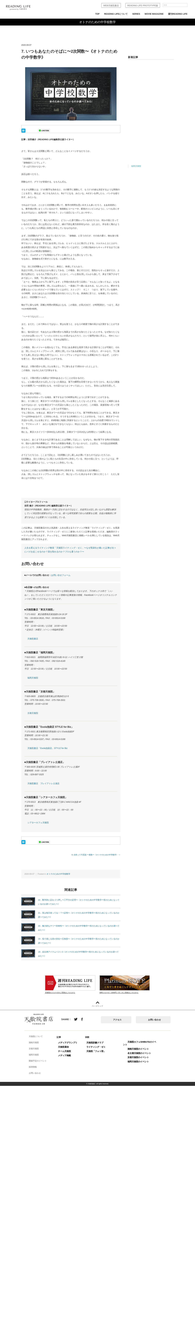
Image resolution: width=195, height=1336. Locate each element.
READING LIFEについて (116, 14)
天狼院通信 (66, 1047)
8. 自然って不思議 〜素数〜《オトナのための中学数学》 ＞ (96, 855)
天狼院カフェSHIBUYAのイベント (143, 1043)
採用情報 (35, 1067)
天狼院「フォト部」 (99, 1051)
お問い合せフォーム (60, 575)
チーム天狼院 (67, 1051)
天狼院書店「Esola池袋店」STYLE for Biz (47, 748)
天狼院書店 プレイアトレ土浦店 (43, 783)
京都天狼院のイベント (141, 1057)
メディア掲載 (67, 1055)
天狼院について (38, 1036)
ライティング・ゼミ (99, 1047)
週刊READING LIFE (177, 14)
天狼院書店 (32, 638)
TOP (97, 14)
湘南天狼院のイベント (141, 1049)
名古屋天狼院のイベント (142, 1053)
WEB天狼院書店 (111, 5)
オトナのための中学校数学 (58, 874)
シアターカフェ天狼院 (38, 822)
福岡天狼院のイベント (141, 1061)
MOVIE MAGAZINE (154, 14)
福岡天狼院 (32, 678)
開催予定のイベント (40, 1061)
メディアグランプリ (71, 1042)
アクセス (117, 1019)
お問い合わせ (154, 1019)
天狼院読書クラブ (98, 1042)
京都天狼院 (32, 713)
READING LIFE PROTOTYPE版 (142, 5)
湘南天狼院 (36, 1042)
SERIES (136, 14)
